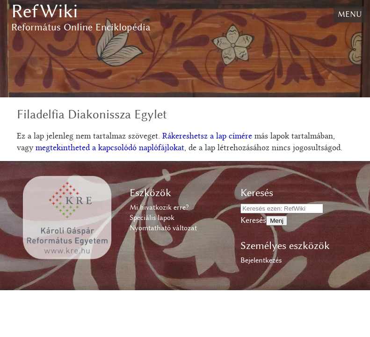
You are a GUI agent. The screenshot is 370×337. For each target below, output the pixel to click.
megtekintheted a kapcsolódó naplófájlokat (110, 148)
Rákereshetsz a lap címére (207, 136)
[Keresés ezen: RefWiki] (281, 208)
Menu (350, 14)
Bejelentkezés (261, 260)
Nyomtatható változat (163, 228)
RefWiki (44, 11)
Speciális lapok (152, 217)
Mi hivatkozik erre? (159, 207)
